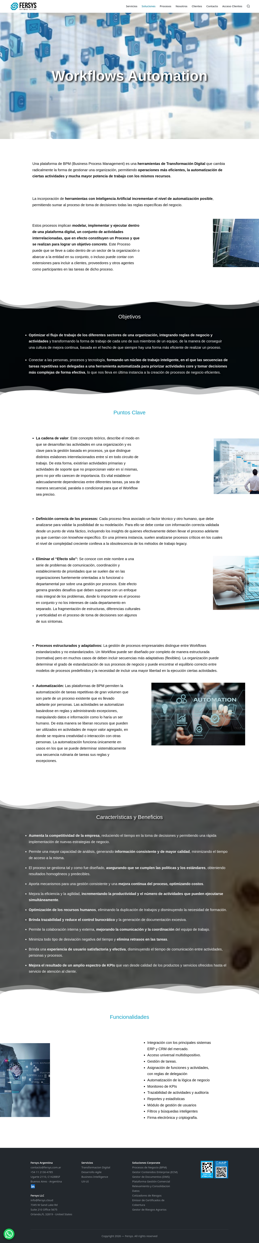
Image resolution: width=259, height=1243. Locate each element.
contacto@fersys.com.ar (46, 1167)
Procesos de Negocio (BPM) (149, 1167)
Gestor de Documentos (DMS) (151, 1176)
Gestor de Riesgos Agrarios (149, 1209)
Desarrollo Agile (91, 1172)
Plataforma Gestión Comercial (151, 1181)
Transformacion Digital (95, 1167)
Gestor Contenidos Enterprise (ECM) (155, 1172)
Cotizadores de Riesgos (147, 1195)
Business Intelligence (94, 1176)
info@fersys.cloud (42, 1200)
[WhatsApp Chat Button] (9, 1234)
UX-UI (85, 1181)
